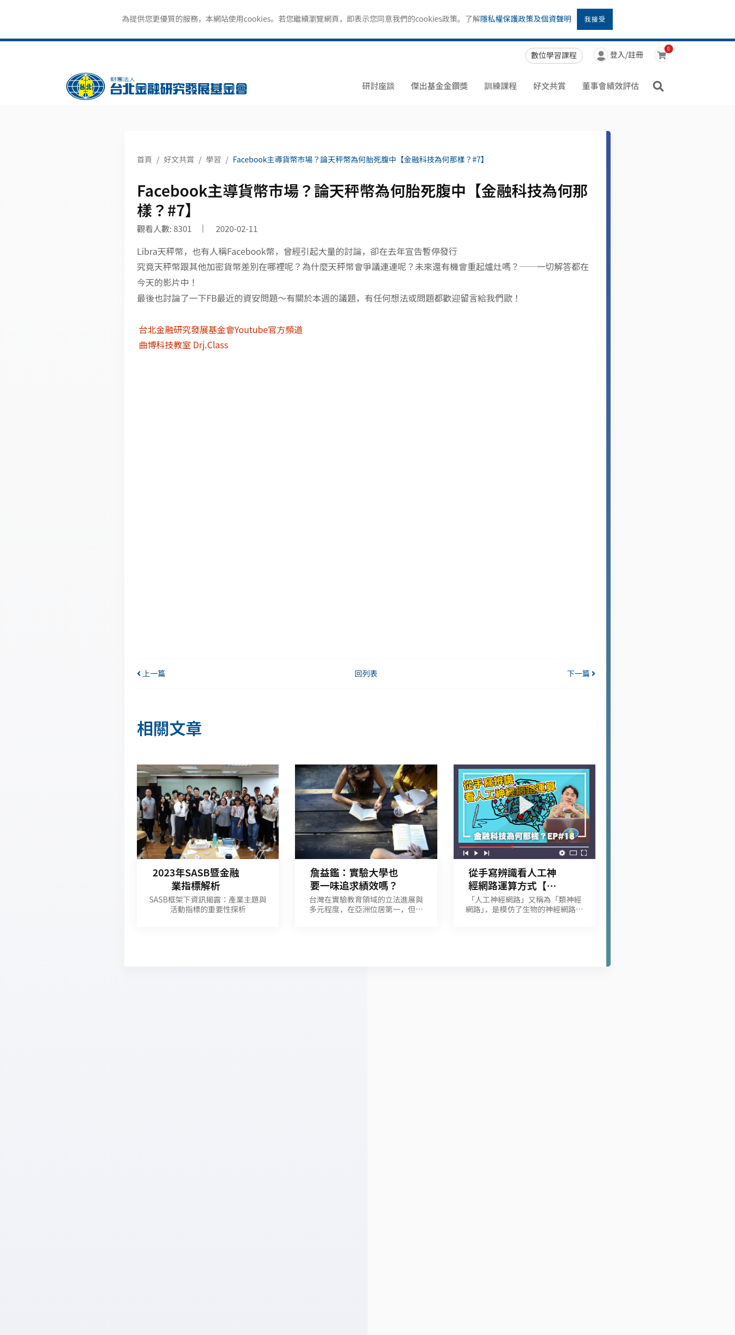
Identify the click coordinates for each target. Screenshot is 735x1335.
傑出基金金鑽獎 (439, 85)
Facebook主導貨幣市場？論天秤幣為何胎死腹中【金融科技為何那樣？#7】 (360, 159)
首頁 (144, 159)
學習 (213, 159)
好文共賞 (549, 85)
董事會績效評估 (610, 85)
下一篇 (581, 673)
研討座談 (378, 85)
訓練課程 (500, 85)
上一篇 (151, 673)
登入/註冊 (618, 55)
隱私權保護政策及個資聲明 (525, 18)
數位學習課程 (554, 54)
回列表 (366, 673)
